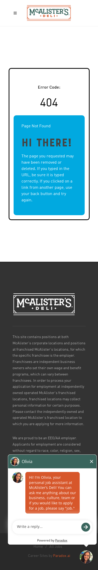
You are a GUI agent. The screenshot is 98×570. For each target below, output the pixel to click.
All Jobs (55, 547)
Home (38, 547)
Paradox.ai (61, 556)
